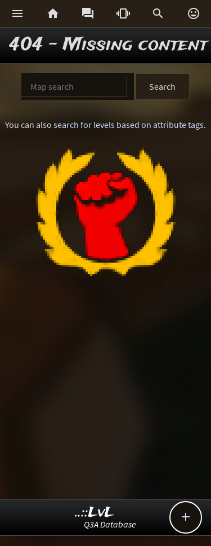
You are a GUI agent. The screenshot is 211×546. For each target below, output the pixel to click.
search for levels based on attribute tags (128, 124)
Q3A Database (110, 524)
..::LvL (95, 512)
